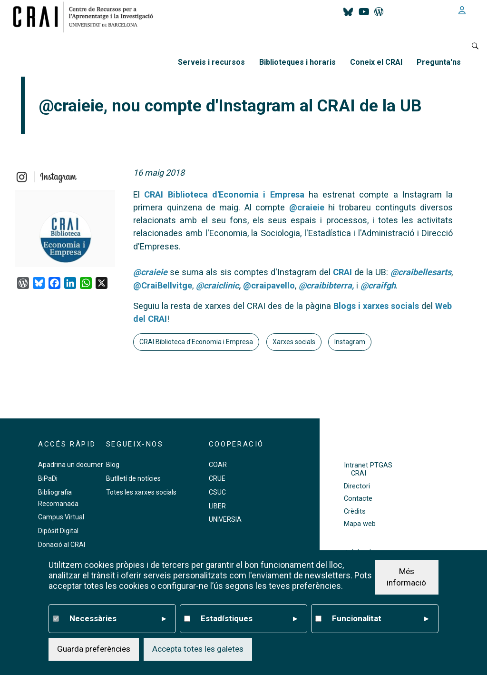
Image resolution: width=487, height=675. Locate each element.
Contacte (358, 499)
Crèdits (355, 511)
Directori (357, 486)
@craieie (306, 207)
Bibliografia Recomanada (58, 497)
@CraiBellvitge (162, 285)
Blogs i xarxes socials (376, 306)
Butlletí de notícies (133, 478)
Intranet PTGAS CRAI (368, 469)
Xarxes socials (294, 342)
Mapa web (360, 524)
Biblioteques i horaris (297, 62)
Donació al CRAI (61, 544)
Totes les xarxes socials (141, 492)
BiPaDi (48, 478)
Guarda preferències (93, 649)
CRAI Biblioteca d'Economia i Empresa (224, 194)
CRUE (217, 478)
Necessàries (117, 619)
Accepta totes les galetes (198, 649)
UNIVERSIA (225, 519)
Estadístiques (249, 619)
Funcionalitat (380, 619)
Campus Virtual (61, 517)
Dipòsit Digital (58, 531)
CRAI (342, 272)
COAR (218, 464)
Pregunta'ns (439, 62)
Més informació (406, 576)
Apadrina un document (72, 464)
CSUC (217, 492)
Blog (112, 464)
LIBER (217, 506)
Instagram (349, 342)
